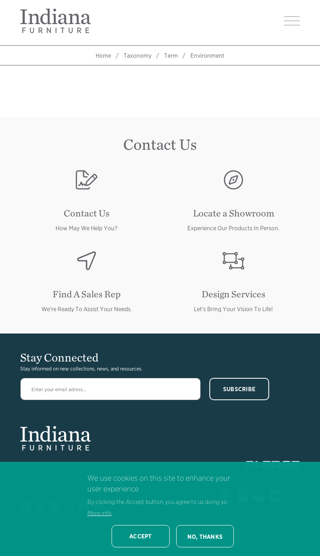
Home (103, 55)
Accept (140, 536)
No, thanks (205, 536)
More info (99, 513)
